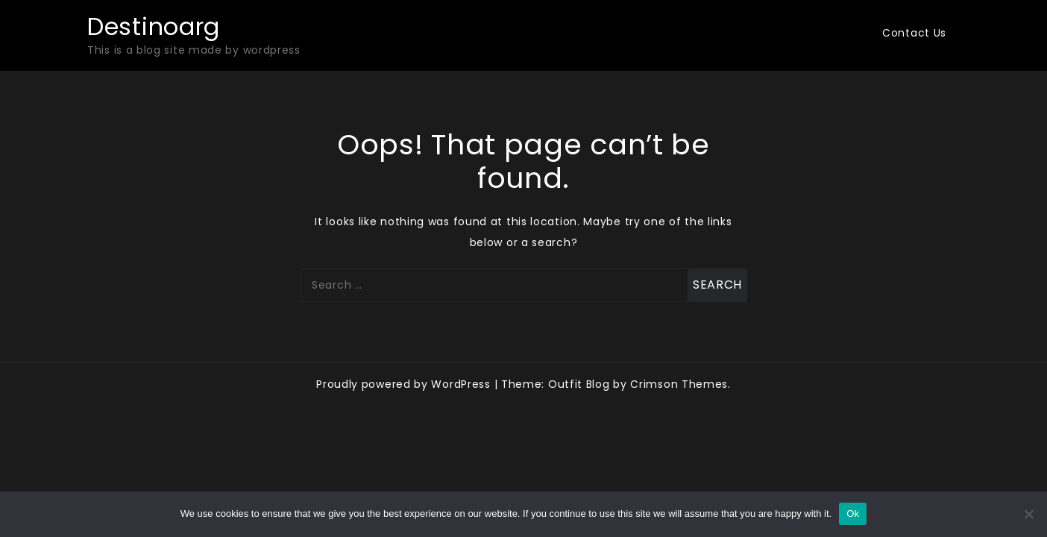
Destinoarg (153, 26)
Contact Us (914, 32)
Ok (852, 513)
